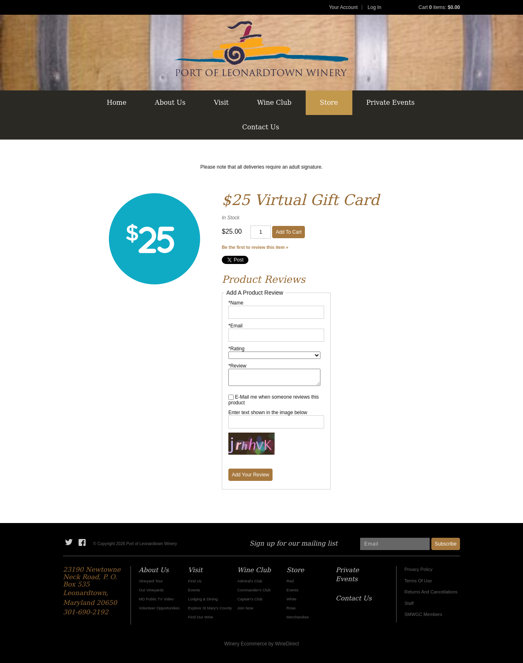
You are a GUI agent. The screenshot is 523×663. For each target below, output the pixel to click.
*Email (235, 326)
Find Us (195, 581)
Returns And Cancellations (431, 591)
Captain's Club (250, 599)
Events (194, 590)
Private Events (390, 102)
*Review (237, 366)
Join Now (245, 608)
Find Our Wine (200, 617)
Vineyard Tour (150, 581)
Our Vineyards (151, 590)
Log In (374, 7)
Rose (290, 608)
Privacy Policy (418, 569)
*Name (235, 303)
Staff (408, 603)
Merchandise (297, 617)
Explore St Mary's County (210, 608)
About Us (170, 102)
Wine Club (274, 102)
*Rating (236, 349)
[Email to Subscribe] (395, 544)
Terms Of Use (418, 580)
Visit (221, 102)
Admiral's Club (249, 581)
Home (116, 102)
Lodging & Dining (203, 599)
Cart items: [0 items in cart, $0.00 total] (439, 7)
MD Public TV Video (156, 599)
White (291, 599)
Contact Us (260, 127)
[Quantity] (260, 232)
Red (289, 581)
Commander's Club (254, 590)
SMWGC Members (423, 614)
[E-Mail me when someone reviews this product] (231, 397)
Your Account (343, 7)
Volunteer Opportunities (159, 608)
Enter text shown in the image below (267, 412)
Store (329, 102)
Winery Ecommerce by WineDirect (261, 644)
